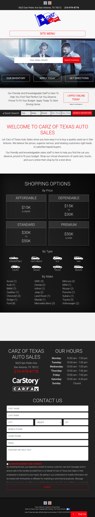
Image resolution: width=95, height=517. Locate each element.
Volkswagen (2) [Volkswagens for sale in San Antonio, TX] (70, 303)
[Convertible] (15, 259)
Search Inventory (71, 60)
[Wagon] (78, 268)
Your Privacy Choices (62, 509)
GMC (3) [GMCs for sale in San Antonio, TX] (39, 281)
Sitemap (50, 509)
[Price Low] (56, 113)
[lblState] (48, 422)
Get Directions (79, 78)
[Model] (46, 113)
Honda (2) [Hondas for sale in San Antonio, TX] (40, 284)
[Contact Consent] (7, 464)
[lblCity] (20, 422)
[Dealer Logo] (47, 19)
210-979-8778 (71, 7)
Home (36, 507)
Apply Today (47, 78)
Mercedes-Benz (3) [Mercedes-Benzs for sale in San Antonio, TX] (45, 303)
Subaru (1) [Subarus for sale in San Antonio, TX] (68, 295)
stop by (51, 159)
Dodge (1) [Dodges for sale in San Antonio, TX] (12, 299)
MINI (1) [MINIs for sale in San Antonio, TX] (66, 284)
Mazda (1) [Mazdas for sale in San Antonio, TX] (40, 299)
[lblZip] (76, 422)
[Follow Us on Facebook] (45, 3)
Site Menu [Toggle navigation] (47, 33)
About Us (41, 507)
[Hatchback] (36, 259)
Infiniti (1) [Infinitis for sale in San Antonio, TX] (40, 288)
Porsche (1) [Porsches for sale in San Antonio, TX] (68, 292)
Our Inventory (15, 78)
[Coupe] (15, 268)
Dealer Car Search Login (31, 509)
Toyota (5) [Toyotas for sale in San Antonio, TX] (67, 299)
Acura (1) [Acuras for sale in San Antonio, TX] (12, 281)
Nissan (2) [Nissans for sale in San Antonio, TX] (68, 288)
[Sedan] (36, 268)
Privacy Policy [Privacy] (56, 507)
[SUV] (57, 259)
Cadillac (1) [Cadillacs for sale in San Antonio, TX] (13, 292)
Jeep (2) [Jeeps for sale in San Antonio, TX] (39, 292)
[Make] (36, 113)
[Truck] (57, 268)
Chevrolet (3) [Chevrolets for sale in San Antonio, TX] (14, 295)
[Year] (26, 113)
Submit (47, 487)
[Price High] (66, 113)
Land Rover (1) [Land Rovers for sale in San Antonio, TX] (42, 295)
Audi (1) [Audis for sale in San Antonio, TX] (11, 284)
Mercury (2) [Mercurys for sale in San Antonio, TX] (68, 281)
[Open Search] (38, 60)
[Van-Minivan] (78, 259)
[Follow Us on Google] (49, 3)
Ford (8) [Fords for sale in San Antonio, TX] (11, 303)
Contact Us (48, 507)
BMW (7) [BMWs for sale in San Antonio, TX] (11, 288)
